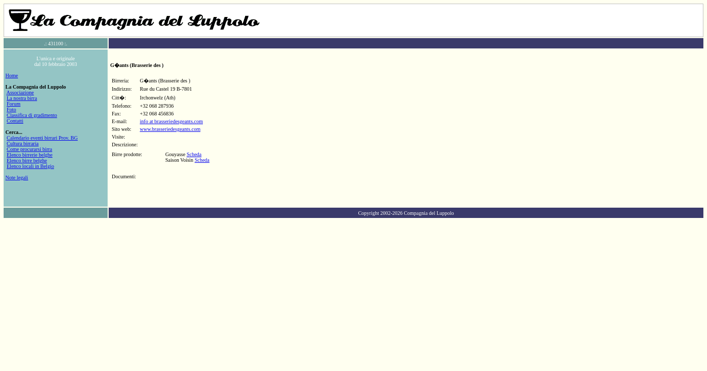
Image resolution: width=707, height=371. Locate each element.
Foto (11, 109)
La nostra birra (22, 98)
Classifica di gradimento (32, 115)
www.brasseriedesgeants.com (170, 129)
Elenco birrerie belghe (30, 155)
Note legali (17, 177)
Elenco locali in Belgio (30, 166)
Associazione (19, 92)
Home (12, 75)
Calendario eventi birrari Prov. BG (42, 138)
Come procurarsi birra (29, 149)
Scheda (193, 154)
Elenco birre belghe (27, 160)
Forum (14, 104)
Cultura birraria (23, 143)
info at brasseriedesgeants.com (171, 121)
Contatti (15, 121)
